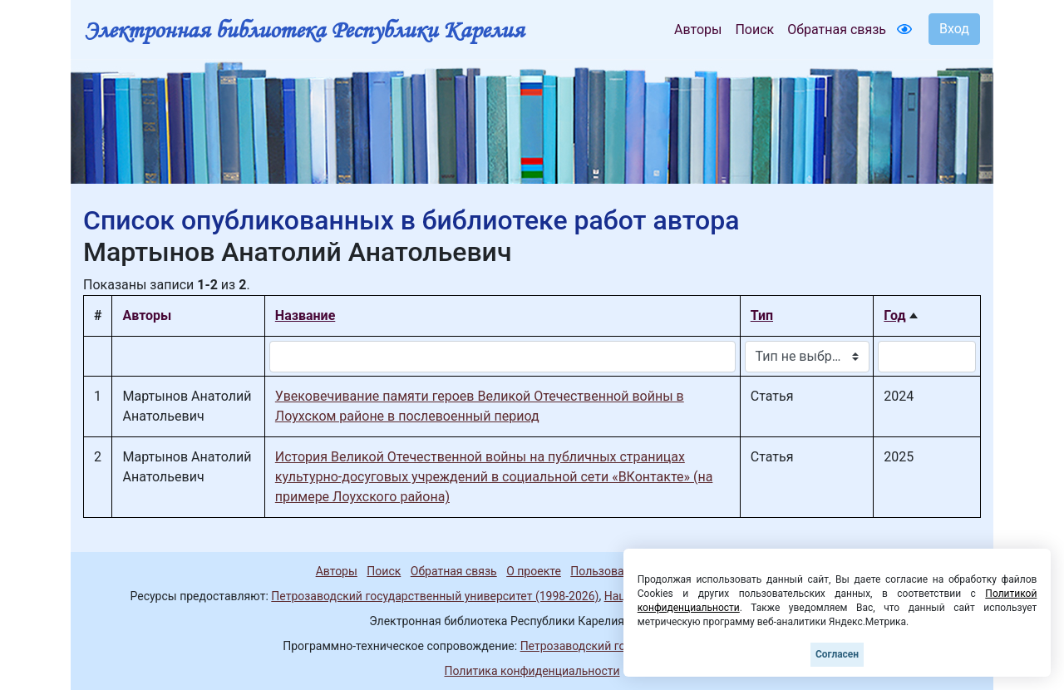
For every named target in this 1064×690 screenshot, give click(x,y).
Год (894, 315)
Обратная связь (836, 29)
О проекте (533, 571)
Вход (954, 29)
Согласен (837, 654)
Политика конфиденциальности (531, 671)
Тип (762, 315)
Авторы (698, 29)
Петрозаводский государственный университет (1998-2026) (434, 596)
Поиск (754, 29)
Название (305, 315)
